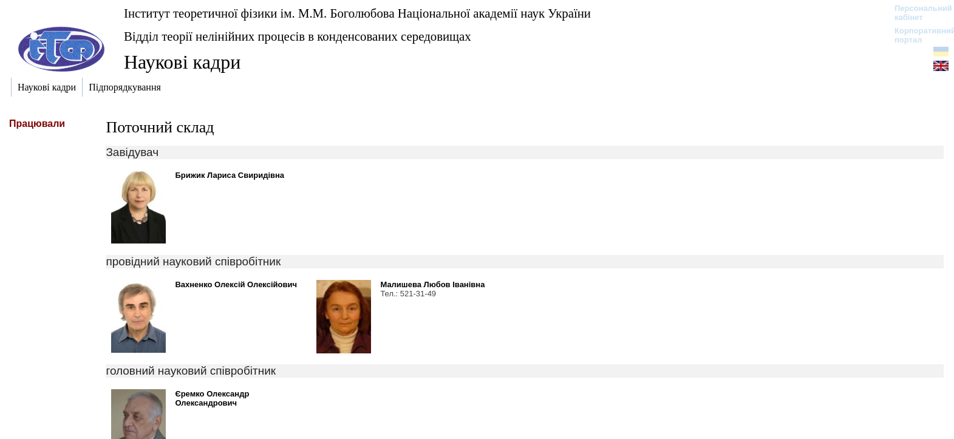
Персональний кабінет (917, 13)
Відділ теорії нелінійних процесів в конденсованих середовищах (297, 36)
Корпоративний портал (917, 35)
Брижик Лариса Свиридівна (229, 175)
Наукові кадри (182, 62)
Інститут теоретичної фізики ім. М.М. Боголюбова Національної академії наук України (357, 13)
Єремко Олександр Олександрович (212, 398)
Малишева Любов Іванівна (432, 284)
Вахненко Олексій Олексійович (236, 284)
